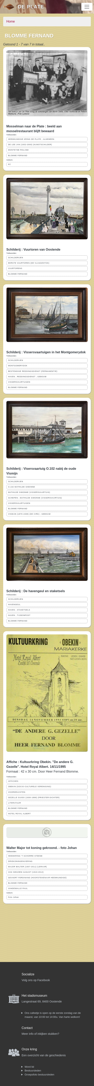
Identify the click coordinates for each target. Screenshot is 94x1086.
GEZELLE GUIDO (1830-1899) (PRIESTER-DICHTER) (34, 798)
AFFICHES (13, 781)
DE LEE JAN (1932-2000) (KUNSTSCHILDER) (30, 145)
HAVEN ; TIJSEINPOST (19, 615)
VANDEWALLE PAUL (18, 888)
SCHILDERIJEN (15, 258)
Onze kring (29, 1049)
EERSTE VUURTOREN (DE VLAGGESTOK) (28, 263)
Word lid (29, 1066)
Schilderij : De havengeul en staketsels (35, 591)
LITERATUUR (14, 803)
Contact (27, 1028)
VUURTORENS (15, 268)
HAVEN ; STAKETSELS (19, 610)
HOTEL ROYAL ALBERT (19, 814)
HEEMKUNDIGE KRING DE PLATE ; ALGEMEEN (31, 139)
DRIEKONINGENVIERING (20, 861)
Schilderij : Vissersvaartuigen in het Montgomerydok (46, 352)
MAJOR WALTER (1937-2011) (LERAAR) (27, 867)
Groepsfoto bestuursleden (39, 1074)
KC (9, 164)
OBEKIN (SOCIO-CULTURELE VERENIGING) (29, 787)
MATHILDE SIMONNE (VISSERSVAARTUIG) (29, 492)
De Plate (31, 6)
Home (10, 21)
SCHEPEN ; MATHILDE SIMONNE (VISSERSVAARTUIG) (35, 498)
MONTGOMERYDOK (17, 366)
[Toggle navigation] (86, 7)
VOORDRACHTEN (16, 792)
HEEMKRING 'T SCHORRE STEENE (25, 856)
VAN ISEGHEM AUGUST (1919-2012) (26, 872)
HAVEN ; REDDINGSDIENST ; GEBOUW (27, 377)
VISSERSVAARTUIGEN (19, 382)
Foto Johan (13, 897)
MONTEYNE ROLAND (18, 150)
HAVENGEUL (14, 605)
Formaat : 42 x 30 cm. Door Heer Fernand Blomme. (42, 771)
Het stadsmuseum (34, 995)
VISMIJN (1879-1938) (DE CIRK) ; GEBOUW (29, 514)
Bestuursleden (33, 1070)
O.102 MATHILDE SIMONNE (21, 487)
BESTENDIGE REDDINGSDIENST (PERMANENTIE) (33, 371)
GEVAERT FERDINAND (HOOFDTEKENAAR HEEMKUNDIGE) (37, 878)
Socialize (28, 974)
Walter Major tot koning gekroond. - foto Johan (41, 848)
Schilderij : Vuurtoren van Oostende (33, 249)
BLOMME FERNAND (17, 156)
